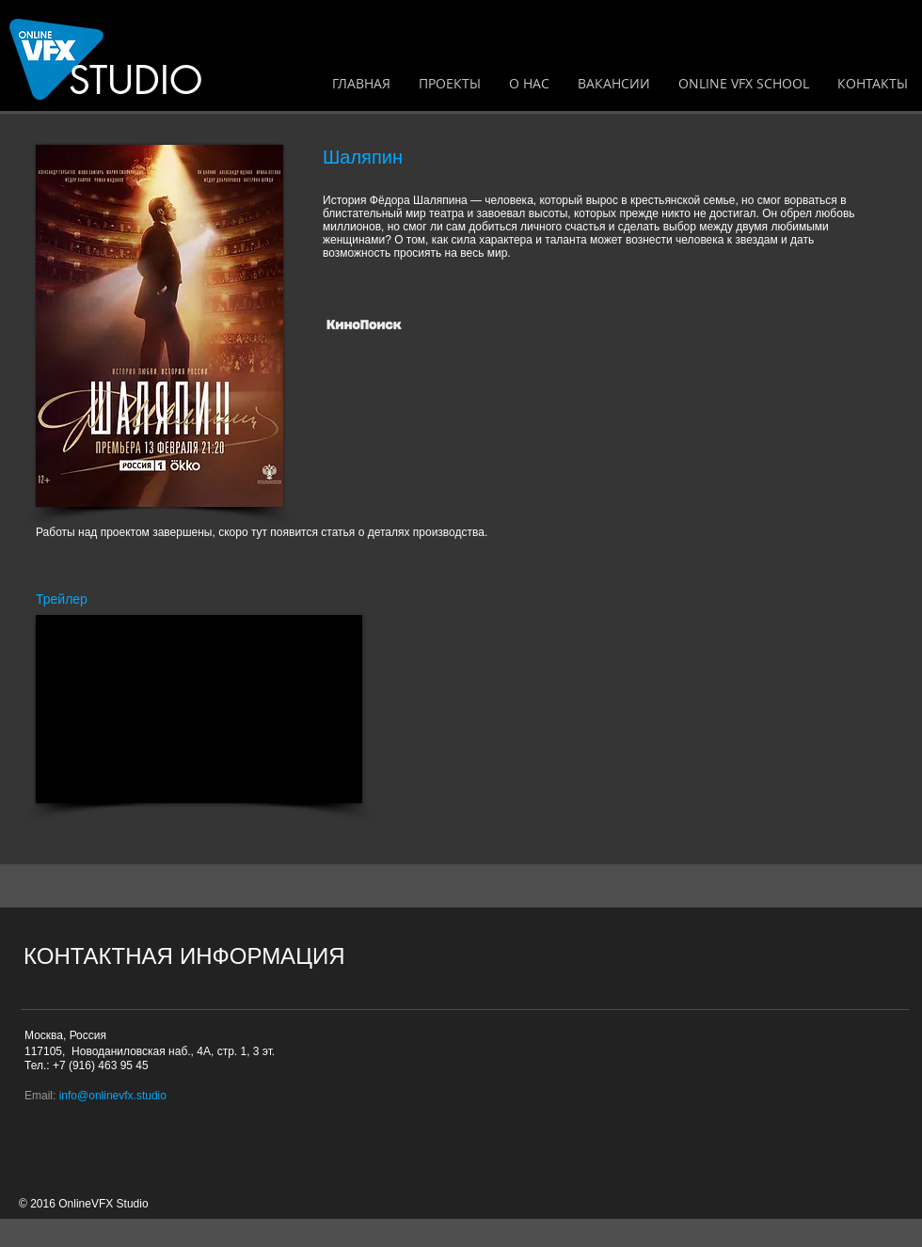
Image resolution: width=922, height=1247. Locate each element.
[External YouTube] (199, 709)
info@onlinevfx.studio (113, 1095)
